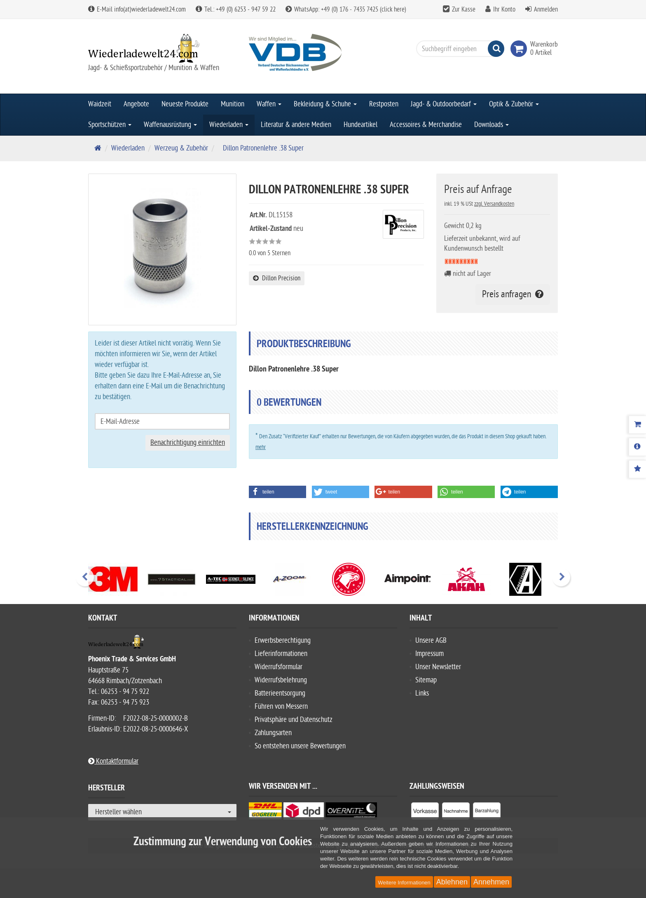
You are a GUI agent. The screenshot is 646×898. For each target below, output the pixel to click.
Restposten (383, 104)
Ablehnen (452, 882)
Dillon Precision (276, 278)
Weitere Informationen (404, 882)
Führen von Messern (281, 706)
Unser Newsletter (438, 667)
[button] (277, 492)
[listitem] (425, 812)
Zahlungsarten (273, 733)
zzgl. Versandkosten (494, 203)
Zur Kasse (463, 9)
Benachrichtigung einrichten (187, 442)
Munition (232, 104)
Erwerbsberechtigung (283, 640)
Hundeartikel (360, 124)
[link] (520, 48)
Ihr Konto (504, 9)
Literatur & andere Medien (296, 124)
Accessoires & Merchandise (426, 124)
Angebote (136, 104)
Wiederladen (228, 124)
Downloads (491, 124)
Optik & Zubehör (514, 104)
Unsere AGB (431, 640)
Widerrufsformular (278, 667)
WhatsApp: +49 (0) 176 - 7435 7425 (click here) (346, 9)
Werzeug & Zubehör (181, 148)
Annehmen (491, 882)
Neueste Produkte (185, 104)
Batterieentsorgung (280, 693)
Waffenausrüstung (170, 124)
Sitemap (426, 680)
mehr (260, 447)
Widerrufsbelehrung (281, 680)
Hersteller (106, 789)
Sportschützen (109, 124)
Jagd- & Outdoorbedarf (444, 104)
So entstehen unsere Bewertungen (300, 746)
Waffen (269, 104)
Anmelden (546, 9)
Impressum (429, 653)
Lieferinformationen (281, 653)
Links (422, 693)
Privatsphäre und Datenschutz (293, 719)
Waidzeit (99, 104)
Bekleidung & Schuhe (325, 104)
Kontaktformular (113, 761)
